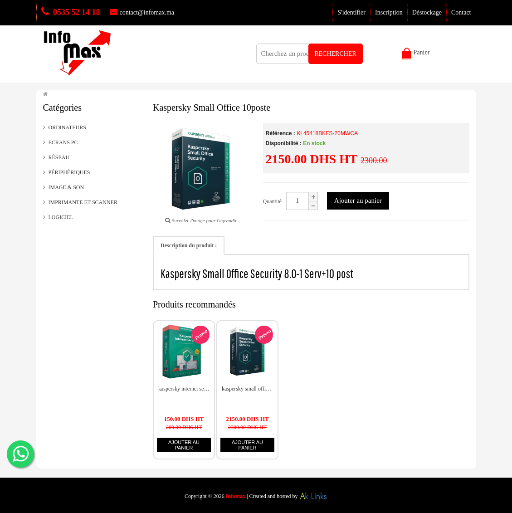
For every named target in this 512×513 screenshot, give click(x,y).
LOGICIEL (61, 217)
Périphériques (69, 172)
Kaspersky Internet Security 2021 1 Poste (184, 389)
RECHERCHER (335, 53)
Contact (461, 12)
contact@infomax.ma (142, 12)
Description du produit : (189, 245)
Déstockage (427, 12)
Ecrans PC (63, 142)
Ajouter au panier (358, 200)
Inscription (389, 12)
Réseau (59, 157)
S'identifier (351, 12)
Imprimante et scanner (83, 202)
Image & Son (66, 187)
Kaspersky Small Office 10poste (247, 389)
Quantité (272, 201)
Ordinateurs (67, 127)
